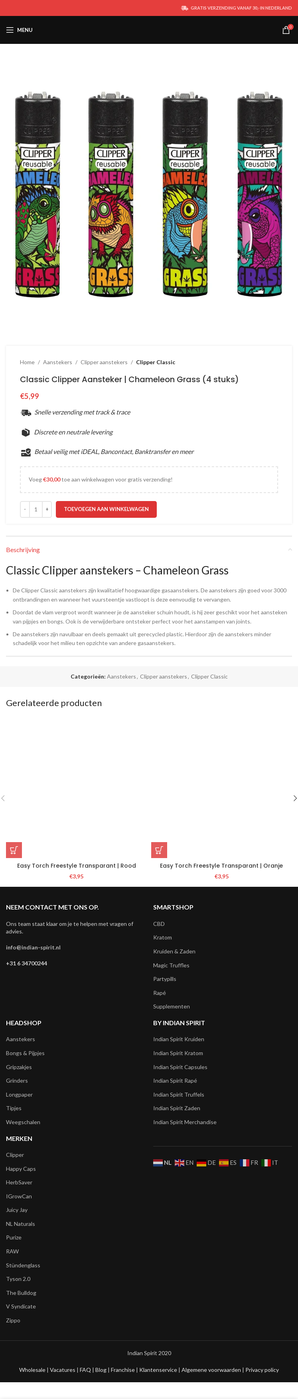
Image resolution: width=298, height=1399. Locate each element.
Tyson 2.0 (18, 1278)
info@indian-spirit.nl (33, 947)
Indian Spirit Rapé (175, 1080)
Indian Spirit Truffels (178, 1094)
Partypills (164, 978)
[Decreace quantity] (25, 509)
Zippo (13, 1320)
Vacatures (63, 1369)
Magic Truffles (171, 965)
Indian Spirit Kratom (178, 1053)
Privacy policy (262, 1369)
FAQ (86, 1369)
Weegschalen (23, 1122)
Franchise (123, 1369)
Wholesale (33, 1369)
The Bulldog (21, 1292)
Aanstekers (57, 362)
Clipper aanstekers (104, 362)
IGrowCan (19, 1196)
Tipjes (14, 1108)
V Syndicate (21, 1306)
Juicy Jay (17, 1209)
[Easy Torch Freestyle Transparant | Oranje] (221, 787)
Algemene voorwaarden (210, 1369)
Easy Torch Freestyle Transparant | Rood (76, 866)
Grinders (17, 1080)
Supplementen (171, 1006)
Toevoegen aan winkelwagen (106, 509)
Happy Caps (21, 1168)
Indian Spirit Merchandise (185, 1122)
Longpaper (19, 1094)
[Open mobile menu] (19, 30)
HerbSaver (19, 1182)
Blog (101, 1369)
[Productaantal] (36, 509)
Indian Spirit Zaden (176, 1108)
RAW (12, 1251)
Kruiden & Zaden (174, 951)
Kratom (162, 937)
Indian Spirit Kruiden (178, 1039)
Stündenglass (23, 1265)
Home (27, 362)
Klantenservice (158, 1369)
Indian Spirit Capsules (180, 1067)
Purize (14, 1237)
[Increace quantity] (47, 509)
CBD (159, 923)
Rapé (159, 992)
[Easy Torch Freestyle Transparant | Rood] (76, 787)
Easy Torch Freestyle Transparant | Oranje (221, 866)
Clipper (15, 1154)
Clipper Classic (155, 362)
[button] (14, 850)
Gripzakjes (19, 1067)
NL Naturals (20, 1223)
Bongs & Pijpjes (25, 1053)
